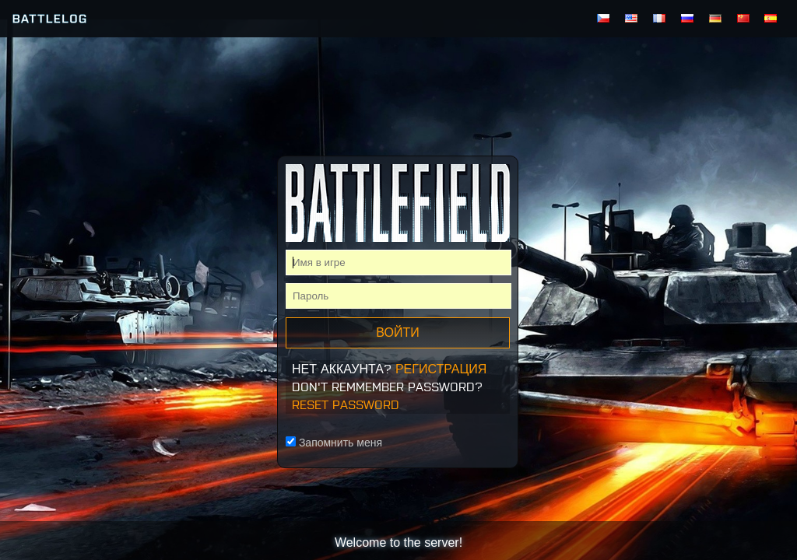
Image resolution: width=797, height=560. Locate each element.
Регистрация (440, 369)
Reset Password (345, 404)
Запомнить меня (334, 442)
